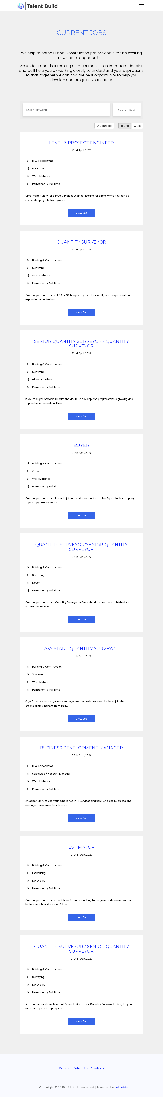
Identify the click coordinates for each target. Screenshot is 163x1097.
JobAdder (122, 1087)
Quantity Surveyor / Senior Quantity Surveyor (81, 949)
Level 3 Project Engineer (81, 142)
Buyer (81, 445)
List (137, 126)
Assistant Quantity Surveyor (81, 648)
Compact (104, 126)
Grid (125, 126)
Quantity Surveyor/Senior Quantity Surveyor (81, 547)
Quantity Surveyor (81, 242)
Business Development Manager (81, 747)
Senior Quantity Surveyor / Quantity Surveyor (81, 344)
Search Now (126, 110)
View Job (81, 213)
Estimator (81, 847)
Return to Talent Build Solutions (81, 1068)
